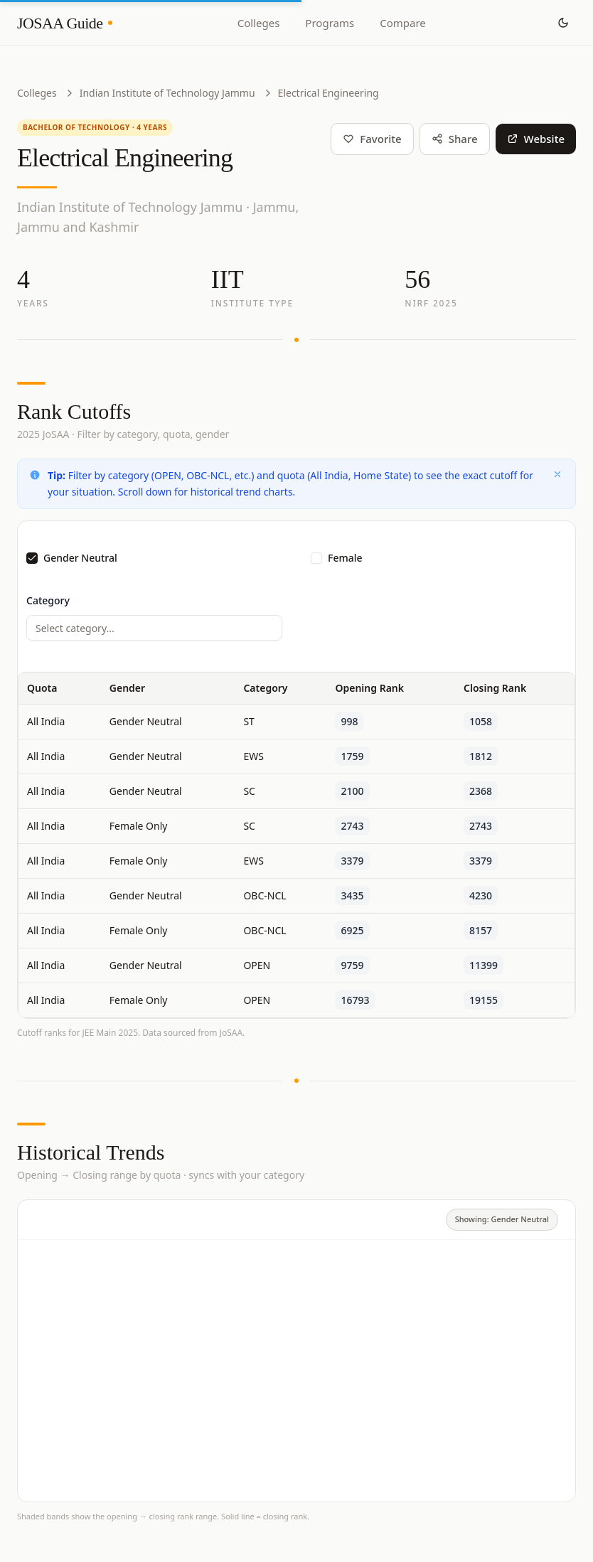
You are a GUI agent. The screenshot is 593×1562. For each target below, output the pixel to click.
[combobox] (154, 628)
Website (536, 139)
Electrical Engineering (328, 93)
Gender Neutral (80, 558)
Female (345, 558)
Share (455, 139)
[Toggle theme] (563, 23)
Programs (329, 23)
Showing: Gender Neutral (502, 1219)
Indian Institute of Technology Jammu (167, 93)
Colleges (258, 23)
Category (48, 600)
